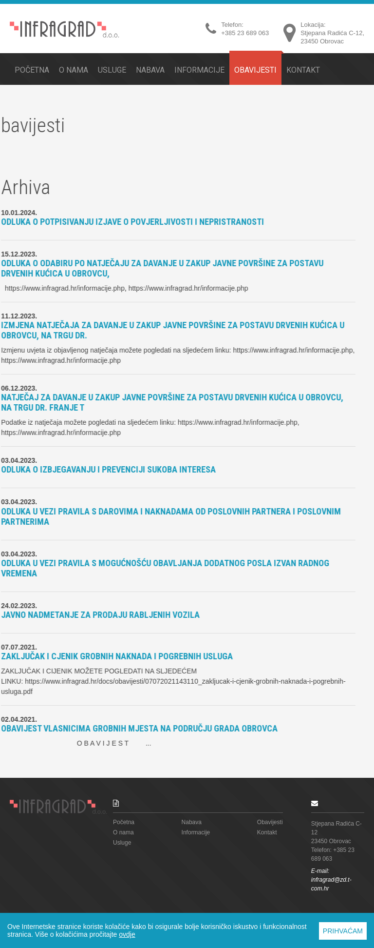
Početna (32, 70)
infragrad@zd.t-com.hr (331, 884)
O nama (73, 70)
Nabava (150, 70)
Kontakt (303, 70)
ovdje (127, 934)
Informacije (199, 70)
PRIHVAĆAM (343, 931)
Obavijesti (255, 69)
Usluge (112, 70)
